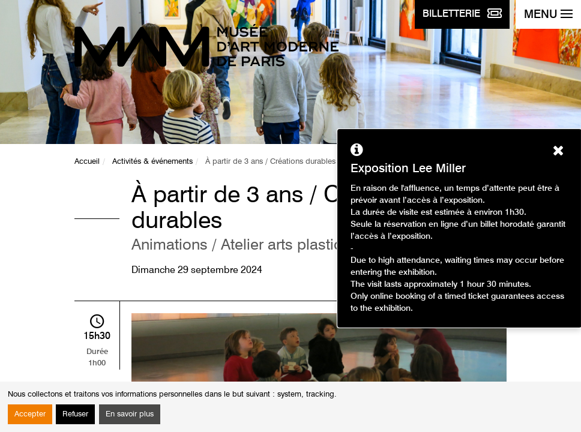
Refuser (75, 414)
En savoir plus (130, 414)
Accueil (87, 162)
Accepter (30, 414)
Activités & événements (152, 162)
